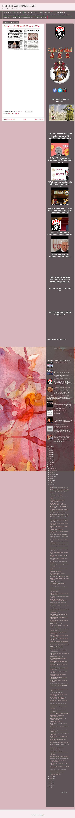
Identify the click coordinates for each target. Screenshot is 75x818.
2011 (50, 785)
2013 (50, 781)
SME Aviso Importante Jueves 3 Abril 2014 (59, 489)
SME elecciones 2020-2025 (63, 15)
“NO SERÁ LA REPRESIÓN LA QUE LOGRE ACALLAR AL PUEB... (58, 698)
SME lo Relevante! (60, 12)
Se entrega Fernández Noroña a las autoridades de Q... (58, 719)
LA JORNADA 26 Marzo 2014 (56, 656)
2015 (50, 464)
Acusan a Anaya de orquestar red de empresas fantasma (62, 418)
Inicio (24, 119)
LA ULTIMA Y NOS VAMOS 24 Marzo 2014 (59, 713)
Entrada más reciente (9, 119)
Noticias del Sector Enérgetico (46, 12)
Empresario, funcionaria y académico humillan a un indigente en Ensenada (62, 435)
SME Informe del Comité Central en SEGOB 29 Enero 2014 (62, 379)
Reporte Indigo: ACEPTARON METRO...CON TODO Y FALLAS (58, 504)
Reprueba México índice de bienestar (58, 534)
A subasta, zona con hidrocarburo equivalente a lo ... (57, 590)
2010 (50, 787)
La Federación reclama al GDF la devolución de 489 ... (57, 501)
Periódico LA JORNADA (13, 113)
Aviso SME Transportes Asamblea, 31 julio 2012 (58, 395)
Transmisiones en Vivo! (40, 17)
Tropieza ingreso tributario (55, 571)
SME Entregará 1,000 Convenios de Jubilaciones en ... (58, 611)
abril (51, 484)
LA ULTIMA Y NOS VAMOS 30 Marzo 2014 (59, 514)
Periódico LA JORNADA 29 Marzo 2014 (58, 547)
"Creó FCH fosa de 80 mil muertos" (58, 512)
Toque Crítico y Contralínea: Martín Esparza (22, 17)
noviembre (52, 470)
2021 (50, 452)
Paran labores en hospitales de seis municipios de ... (58, 704)
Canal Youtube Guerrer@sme (32, 15)
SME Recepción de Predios (48, 15)
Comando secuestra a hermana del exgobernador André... (58, 770)
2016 (50, 462)
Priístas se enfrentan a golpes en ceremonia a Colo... (57, 748)
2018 (50, 458)
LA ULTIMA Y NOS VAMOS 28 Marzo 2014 (59, 576)
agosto (51, 476)
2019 (50, 456)
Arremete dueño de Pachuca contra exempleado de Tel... (58, 633)
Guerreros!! (6, 17)
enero (51, 778)
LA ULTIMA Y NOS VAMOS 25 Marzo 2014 (59, 683)
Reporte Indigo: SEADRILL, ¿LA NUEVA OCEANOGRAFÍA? (59, 626)
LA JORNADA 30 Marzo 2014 (56, 529)
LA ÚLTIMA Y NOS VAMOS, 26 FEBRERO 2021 (61, 427)
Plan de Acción (17, 12)
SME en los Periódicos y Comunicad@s (13, 15)
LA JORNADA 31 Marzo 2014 (56, 495)
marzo (51, 486)
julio (51, 478)
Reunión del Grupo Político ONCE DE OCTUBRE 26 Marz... (58, 686)
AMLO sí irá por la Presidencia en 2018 (58, 539)
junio (51, 480)
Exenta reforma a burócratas (60, 410)
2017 (50, 460)
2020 (50, 454)
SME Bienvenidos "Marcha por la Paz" (62, 362)
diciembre (52, 468)
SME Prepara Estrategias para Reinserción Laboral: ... (56, 647)
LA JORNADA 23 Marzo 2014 (56, 751)
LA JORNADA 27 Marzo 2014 (56, 623)
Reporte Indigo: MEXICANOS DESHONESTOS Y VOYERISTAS (58, 600)
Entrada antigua (39, 119)
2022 (50, 450)
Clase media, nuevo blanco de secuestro (59, 756)
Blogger (42, 815)
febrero (51, 776)
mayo (51, 482)
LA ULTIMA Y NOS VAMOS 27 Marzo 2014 (59, 609)
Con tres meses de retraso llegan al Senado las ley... (58, 740)
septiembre (52, 474)
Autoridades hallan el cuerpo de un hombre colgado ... (57, 584)
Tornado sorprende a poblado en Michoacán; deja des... (57, 773)
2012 (50, 783)
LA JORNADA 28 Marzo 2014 (56, 581)
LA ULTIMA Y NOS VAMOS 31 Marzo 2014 (59, 487)
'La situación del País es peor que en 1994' (59, 758)
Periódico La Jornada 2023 (30, 12)
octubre (52, 472)
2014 (50, 466)
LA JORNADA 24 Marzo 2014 (56, 721)
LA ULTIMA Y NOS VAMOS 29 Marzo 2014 (59, 545)
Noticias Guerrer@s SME (19, 5)
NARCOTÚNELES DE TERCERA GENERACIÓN (57, 574)
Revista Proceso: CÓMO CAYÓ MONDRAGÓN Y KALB (57, 716)
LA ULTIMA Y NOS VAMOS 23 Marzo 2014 (59, 742)
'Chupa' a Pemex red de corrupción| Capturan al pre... (58, 761)
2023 (50, 448)
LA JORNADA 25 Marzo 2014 (56, 692)
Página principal (7, 12)
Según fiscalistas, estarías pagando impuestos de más (58, 675)
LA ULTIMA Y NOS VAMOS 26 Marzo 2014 (59, 644)
